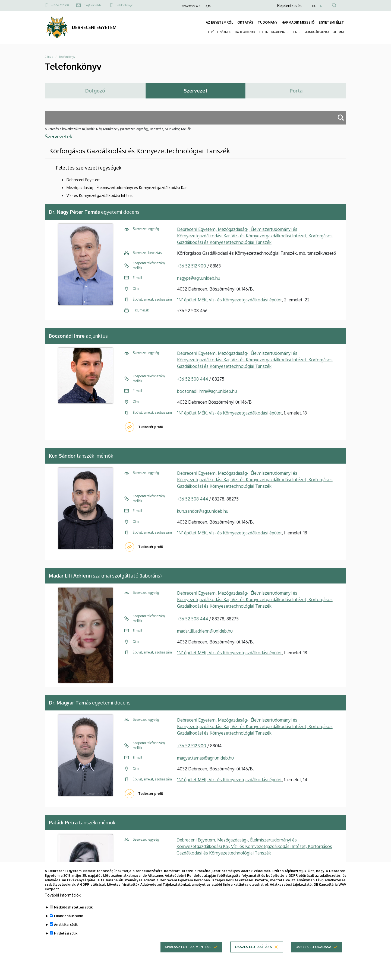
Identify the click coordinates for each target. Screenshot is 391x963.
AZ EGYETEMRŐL (219, 22)
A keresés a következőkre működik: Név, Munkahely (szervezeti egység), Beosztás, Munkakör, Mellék (118, 129)
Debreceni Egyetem (83, 179)
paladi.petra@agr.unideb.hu (202, 863)
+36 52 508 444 (192, 379)
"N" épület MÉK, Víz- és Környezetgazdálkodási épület (229, 299)
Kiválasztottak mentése (188, 957)
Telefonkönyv (124, 5)
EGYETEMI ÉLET (331, 22)
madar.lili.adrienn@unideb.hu (205, 631)
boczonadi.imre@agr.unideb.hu (207, 391)
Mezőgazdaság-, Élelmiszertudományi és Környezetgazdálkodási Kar (127, 187)
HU (314, 6)
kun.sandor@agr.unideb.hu (202, 511)
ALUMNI (338, 32)
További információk (63, 905)
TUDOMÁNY (267, 22)
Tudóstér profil (150, 427)
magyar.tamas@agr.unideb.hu (205, 758)
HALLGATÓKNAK (245, 32)
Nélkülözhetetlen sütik (73, 917)
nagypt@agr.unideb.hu (198, 278)
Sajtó (207, 6)
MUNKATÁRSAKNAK (316, 32)
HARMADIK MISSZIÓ (298, 22)
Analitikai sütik (66, 934)
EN (320, 6)
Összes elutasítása (253, 957)
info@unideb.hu (92, 5)
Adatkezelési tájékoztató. (291, 894)
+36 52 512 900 (60, 5)
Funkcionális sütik (68, 926)
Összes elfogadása (313, 957)
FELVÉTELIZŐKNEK (219, 32)
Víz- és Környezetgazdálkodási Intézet (100, 195)
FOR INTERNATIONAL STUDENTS (279, 32)
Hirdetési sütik (65, 943)
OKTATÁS (245, 22)
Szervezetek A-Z (190, 6)
